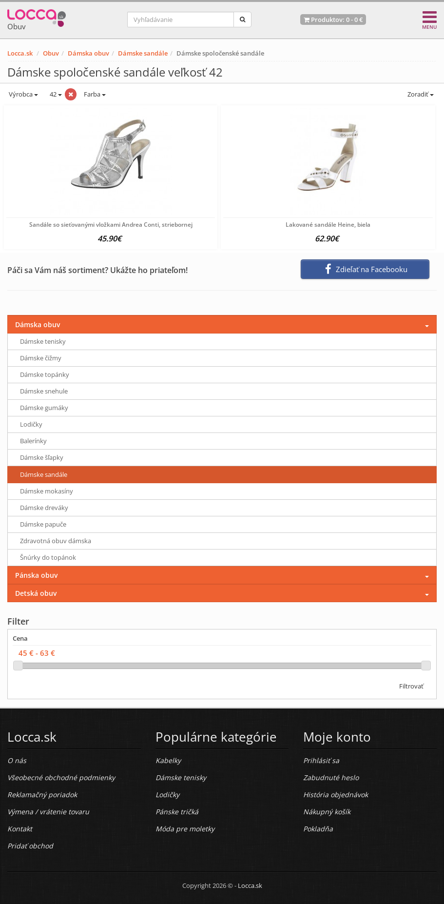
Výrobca (22, 94)
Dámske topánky (44, 374)
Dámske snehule (44, 391)
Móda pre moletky (184, 828)
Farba (95, 94)
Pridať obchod (30, 845)
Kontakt (19, 828)
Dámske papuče (43, 524)
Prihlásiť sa (321, 760)
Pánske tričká (176, 811)
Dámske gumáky (44, 407)
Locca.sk (20, 53)
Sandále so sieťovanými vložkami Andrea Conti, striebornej (111, 224)
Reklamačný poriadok (42, 794)
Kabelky (168, 760)
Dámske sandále (143, 53)
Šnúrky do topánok (48, 557)
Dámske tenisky (43, 341)
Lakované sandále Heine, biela (328, 224)
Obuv (51, 53)
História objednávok (335, 794)
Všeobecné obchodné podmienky (61, 777)
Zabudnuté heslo (331, 777)
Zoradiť (420, 94)
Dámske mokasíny (46, 491)
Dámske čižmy (40, 358)
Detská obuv (36, 593)
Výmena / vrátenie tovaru (48, 811)
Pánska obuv (36, 575)
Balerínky (33, 440)
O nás (16, 760)
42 (55, 94)
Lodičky (31, 424)
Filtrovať (411, 686)
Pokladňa (318, 828)
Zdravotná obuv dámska (55, 540)
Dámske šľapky (41, 457)
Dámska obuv (88, 53)
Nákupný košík (326, 811)
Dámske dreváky (44, 507)
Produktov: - (333, 19)
